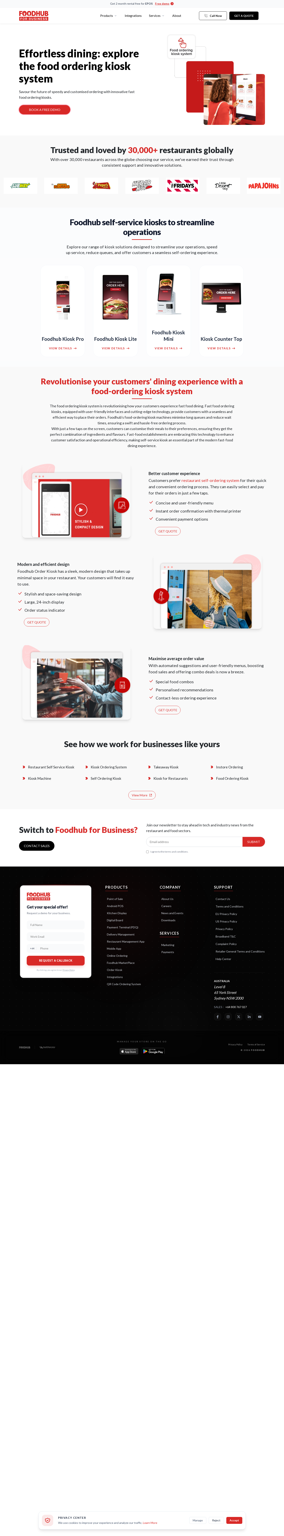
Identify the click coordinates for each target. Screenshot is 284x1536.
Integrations (133, 15)
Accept (234, 1520)
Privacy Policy (68, 970)
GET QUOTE (167, 531)
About (176, 15)
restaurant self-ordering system (210, 480)
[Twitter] (238, 1016)
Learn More (150, 1523)
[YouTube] (259, 1016)
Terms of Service (256, 1044)
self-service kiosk (154, 440)
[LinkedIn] (249, 1016)
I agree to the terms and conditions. (167, 851)
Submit (253, 842)
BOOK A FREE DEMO (44, 110)
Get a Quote (244, 15)
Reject (216, 1520)
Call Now (213, 16)
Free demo (164, 3)
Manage (198, 1520)
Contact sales (37, 846)
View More (142, 795)
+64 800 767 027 (236, 1007)
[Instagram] (228, 1016)
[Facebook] (217, 1016)
